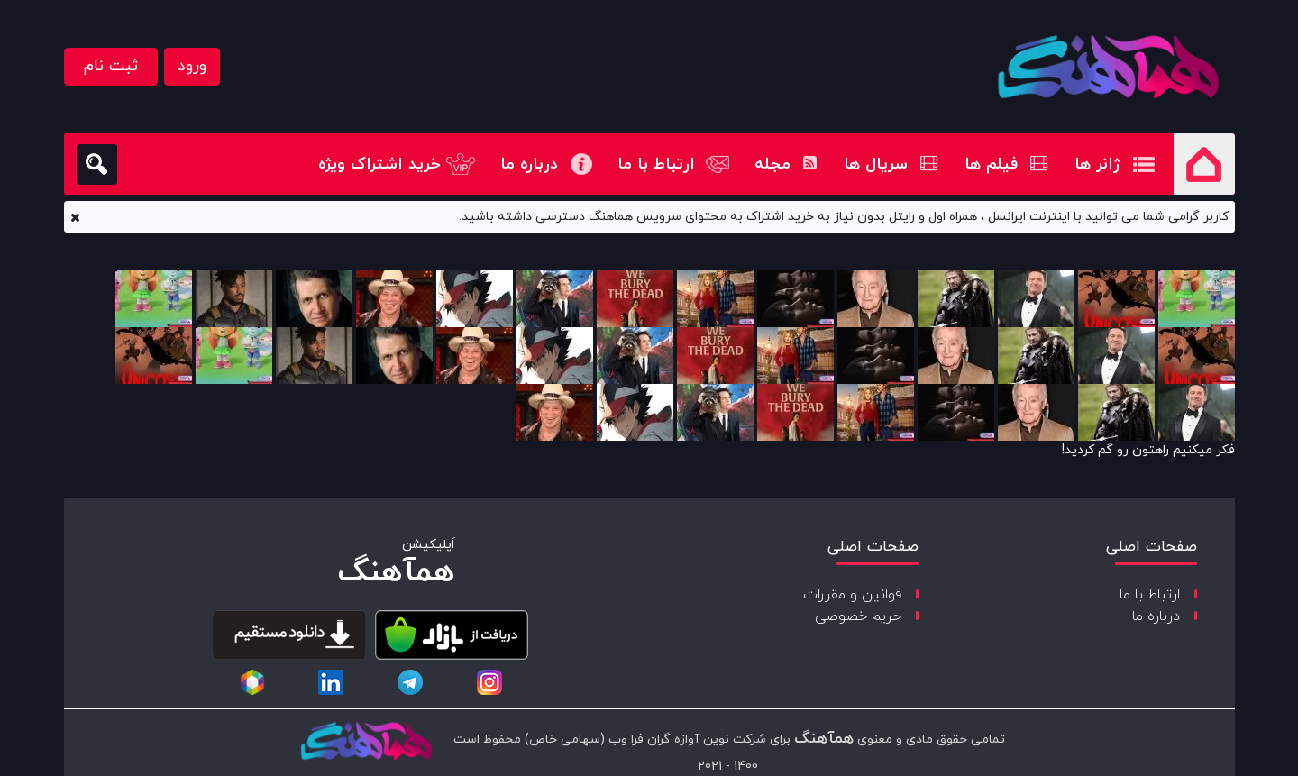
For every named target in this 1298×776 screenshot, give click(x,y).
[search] (97, 164)
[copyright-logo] (366, 742)
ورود (192, 66)
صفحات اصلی (1151, 546)
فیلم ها (1005, 164)
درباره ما (529, 164)
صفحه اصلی (1204, 164)
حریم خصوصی (858, 616)
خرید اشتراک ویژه (379, 164)
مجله (785, 164)
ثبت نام (111, 66)
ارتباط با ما (656, 164)
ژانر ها (1097, 164)
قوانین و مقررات (852, 595)
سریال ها (890, 164)
